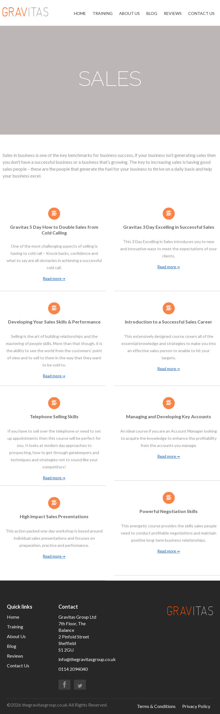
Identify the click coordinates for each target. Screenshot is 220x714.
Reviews (173, 13)
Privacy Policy (196, 706)
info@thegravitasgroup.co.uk (87, 659)
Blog (151, 13)
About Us (129, 13)
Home (80, 13)
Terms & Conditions (156, 706)
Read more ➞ (54, 279)
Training (103, 13)
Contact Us (201, 13)
